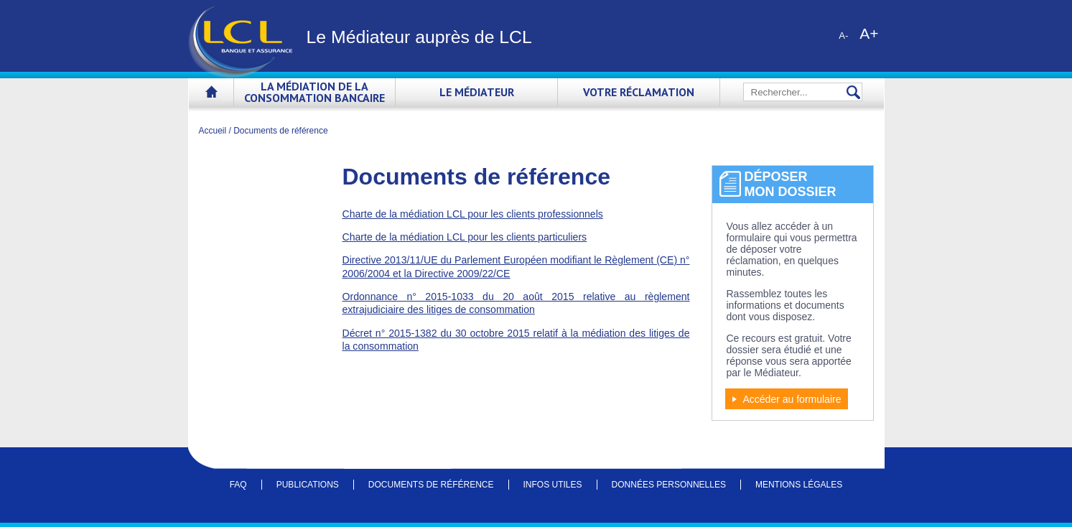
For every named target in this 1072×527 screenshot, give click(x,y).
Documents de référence (431, 485)
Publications (307, 485)
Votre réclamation (638, 92)
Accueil (211, 94)
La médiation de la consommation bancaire (314, 92)
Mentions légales (798, 485)
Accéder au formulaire (792, 399)
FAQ (238, 485)
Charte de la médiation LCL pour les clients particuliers (464, 237)
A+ (868, 33)
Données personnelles (669, 485)
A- (843, 35)
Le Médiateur (476, 92)
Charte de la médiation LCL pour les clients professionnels (472, 214)
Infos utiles (552, 485)
